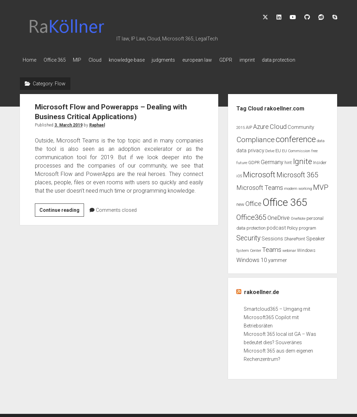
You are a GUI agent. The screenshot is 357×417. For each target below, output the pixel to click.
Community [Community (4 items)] (301, 125)
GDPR (248, 60)
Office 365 (58, 60)
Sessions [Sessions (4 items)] (272, 237)
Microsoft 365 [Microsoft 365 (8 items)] (297, 173)
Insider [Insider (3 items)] (320, 160)
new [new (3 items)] (240, 202)
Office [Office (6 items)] (253, 202)
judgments (179, 60)
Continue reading (61, 209)
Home (29, 60)
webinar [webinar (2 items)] (289, 248)
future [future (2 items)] (241, 161)
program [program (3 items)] (307, 226)
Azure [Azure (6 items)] (261, 124)
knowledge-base (140, 60)
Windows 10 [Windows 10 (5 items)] (251, 258)
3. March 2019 (68, 123)
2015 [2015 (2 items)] (240, 125)
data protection (308, 60)
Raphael (97, 123)
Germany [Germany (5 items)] (272, 160)
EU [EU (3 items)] (278, 148)
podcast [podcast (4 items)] (276, 226)
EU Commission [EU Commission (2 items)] (296, 149)
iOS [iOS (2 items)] (239, 174)
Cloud (104, 60)
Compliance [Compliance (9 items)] (255, 137)
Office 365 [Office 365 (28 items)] (285, 201)
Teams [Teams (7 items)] (271, 248)
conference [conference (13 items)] (296, 137)
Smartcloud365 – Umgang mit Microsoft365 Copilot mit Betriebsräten (277, 315)
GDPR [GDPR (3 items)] (254, 160)
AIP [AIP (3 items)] (249, 125)
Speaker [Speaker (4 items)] (315, 237)
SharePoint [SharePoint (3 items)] (294, 237)
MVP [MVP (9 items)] (320, 186)
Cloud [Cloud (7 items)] (278, 125)
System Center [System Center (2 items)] (248, 248)
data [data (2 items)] (321, 139)
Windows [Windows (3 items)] (306, 248)
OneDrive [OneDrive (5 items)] (278, 216)
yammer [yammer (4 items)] (277, 258)
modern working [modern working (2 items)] (298, 187)
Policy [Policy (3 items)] (292, 226)
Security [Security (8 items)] (248, 236)
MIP (83, 60)
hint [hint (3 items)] (288, 160)
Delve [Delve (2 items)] (269, 149)
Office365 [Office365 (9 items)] (251, 215)
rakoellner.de (261, 290)
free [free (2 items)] (314, 149)
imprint (273, 60)
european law (216, 60)
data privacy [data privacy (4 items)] (250, 148)
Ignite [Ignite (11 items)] (302, 159)
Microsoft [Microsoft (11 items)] (259, 173)
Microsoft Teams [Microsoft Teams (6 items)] (259, 186)
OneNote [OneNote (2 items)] (298, 216)
